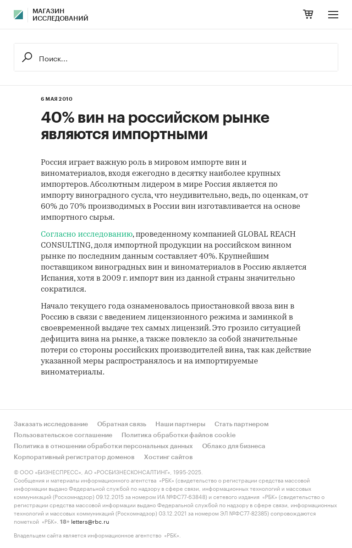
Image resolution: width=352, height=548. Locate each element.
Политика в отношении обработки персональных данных (103, 446)
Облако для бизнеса (233, 446)
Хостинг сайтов (168, 457)
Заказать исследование (51, 424)
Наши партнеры (180, 424)
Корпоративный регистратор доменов (74, 457)
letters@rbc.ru (90, 520)
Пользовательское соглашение (63, 435)
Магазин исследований (60, 15)
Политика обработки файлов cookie (178, 435)
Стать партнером (241, 424)
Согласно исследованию (86, 235)
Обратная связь (121, 424)
